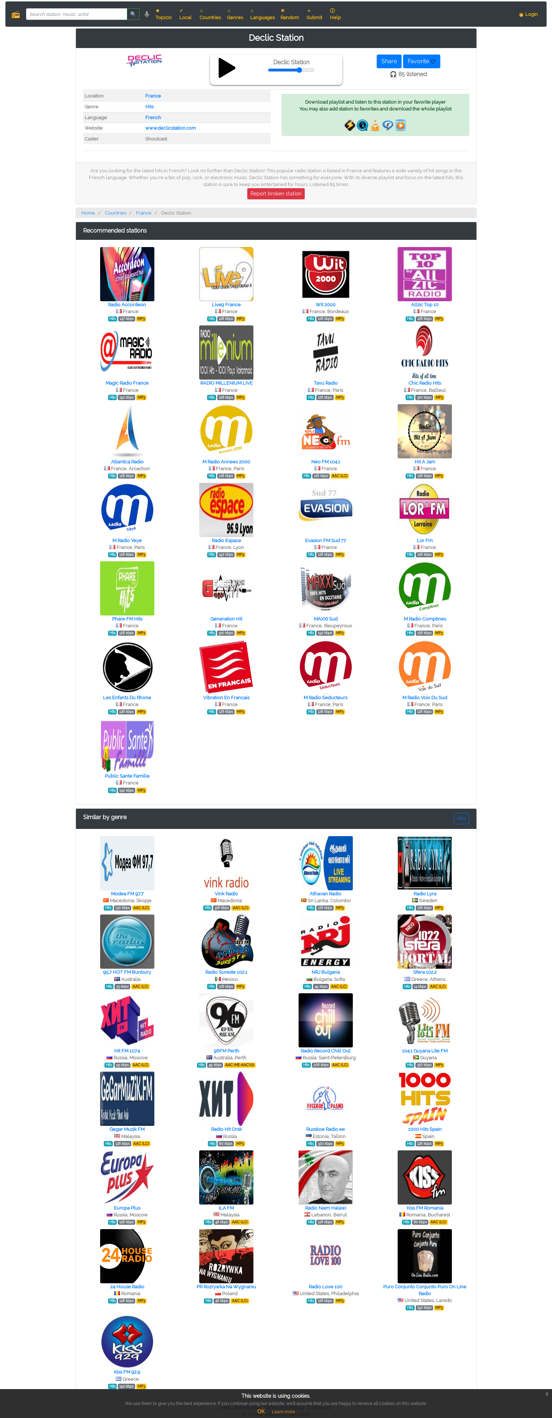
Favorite (422, 61)
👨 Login (528, 14)
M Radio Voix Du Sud (424, 697)
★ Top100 (163, 14)
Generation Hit (226, 619)
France (153, 96)
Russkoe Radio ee (325, 1129)
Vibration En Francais (226, 697)
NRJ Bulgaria (326, 972)
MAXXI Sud (326, 619)
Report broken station (276, 193)
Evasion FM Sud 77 (325, 540)
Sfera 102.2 (425, 972)
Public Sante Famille (127, 776)
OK (261, 1411)
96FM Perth (226, 1051)
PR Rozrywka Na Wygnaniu (226, 1286)
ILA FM (226, 1208)
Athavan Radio (325, 893)
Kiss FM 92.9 (127, 1372)
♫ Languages (262, 14)
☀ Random (290, 14)
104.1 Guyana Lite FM (425, 1051)
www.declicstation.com (170, 128)
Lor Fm (425, 540)
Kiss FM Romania (425, 1208)
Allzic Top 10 (424, 304)
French (153, 117)
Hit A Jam (425, 461)
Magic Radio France (127, 383)
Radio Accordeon (127, 304)
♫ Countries (210, 14)
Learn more (283, 1411)
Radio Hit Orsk (226, 1129)
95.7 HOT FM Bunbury (127, 972)
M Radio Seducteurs (325, 697)
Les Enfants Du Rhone (127, 697)
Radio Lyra (425, 893)
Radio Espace (226, 540)
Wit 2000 (325, 304)
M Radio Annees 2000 (226, 461)
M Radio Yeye (127, 540)
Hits (149, 106)
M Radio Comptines (425, 619)
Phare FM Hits (127, 619)
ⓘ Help (335, 14)
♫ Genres (235, 14)
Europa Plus (127, 1208)
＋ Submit (314, 14)
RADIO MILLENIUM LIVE (226, 383)
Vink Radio (226, 893)
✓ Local (185, 14)
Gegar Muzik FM (127, 1129)
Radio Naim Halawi (325, 1208)
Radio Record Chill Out (325, 1051)
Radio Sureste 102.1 (226, 972)
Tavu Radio (326, 383)
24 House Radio (127, 1286)
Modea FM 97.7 (127, 893)
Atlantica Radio (127, 461)
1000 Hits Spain (425, 1129)
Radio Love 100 (325, 1286)
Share (389, 61)
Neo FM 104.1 (325, 461)
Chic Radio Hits (424, 383)
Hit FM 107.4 (127, 1051)
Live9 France (226, 304)
